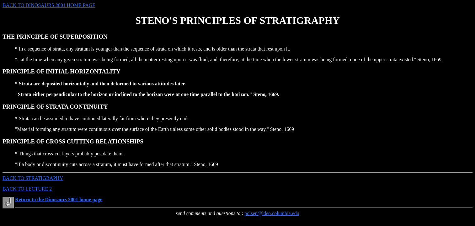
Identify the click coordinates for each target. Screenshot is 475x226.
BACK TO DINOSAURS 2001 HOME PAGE (49, 5)
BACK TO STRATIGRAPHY (33, 178)
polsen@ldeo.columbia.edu (271, 213)
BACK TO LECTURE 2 (27, 188)
